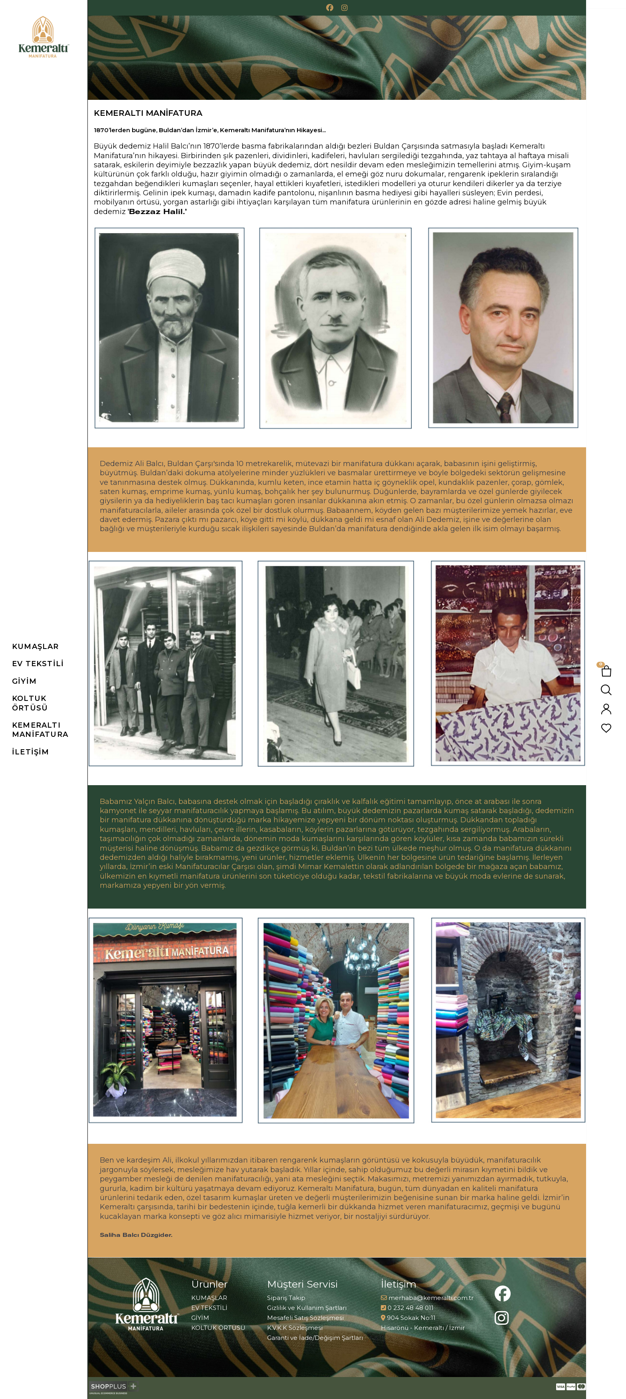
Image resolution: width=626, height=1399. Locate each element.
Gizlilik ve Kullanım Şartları (307, 1308)
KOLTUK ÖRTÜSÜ (218, 1328)
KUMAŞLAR (209, 1298)
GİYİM (200, 1318)
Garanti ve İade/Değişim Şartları (315, 1337)
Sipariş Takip (286, 1298)
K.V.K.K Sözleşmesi (295, 1328)
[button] (49, 646)
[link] (49, 730)
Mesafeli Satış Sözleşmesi (305, 1318)
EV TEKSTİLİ (209, 1308)
